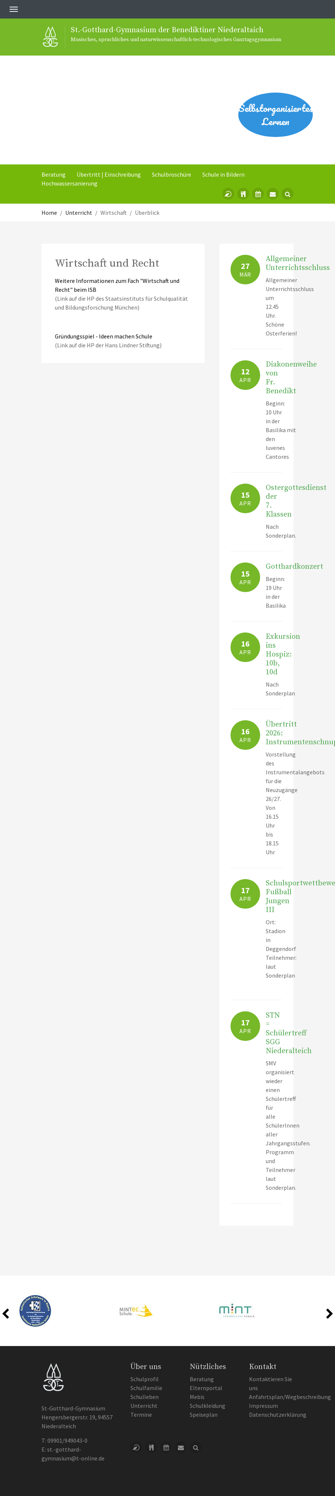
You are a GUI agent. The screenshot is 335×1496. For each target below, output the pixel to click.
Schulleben (144, 1396)
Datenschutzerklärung (277, 1414)
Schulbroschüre (171, 174)
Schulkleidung (207, 1405)
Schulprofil (144, 1379)
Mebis (197, 1396)
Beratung (54, 174)
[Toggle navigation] (13, 9)
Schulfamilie (146, 1388)
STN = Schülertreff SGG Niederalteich (289, 1033)
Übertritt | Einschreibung (109, 174)
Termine (141, 1414)
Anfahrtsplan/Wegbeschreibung (290, 1396)
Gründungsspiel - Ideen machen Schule (103, 336)
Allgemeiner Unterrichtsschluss (298, 263)
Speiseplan (204, 1414)
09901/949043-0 (67, 1440)
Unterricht (143, 1405)
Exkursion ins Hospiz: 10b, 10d (283, 654)
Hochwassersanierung (69, 183)
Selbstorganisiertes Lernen (275, 114)
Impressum (263, 1405)
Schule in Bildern (223, 174)
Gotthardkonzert (294, 566)
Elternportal (206, 1388)
